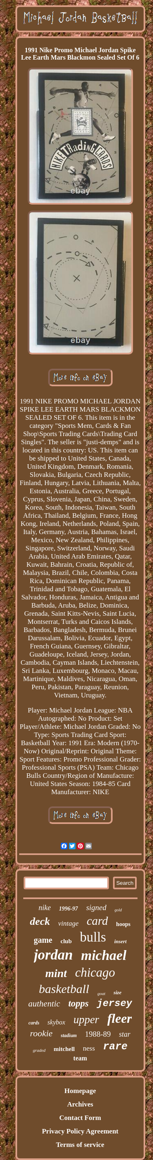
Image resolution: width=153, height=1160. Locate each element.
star (125, 1034)
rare (115, 1047)
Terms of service (80, 1145)
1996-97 (68, 909)
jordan (53, 955)
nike (44, 908)
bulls (93, 937)
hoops (123, 924)
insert (120, 941)
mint (56, 973)
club (66, 941)
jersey (114, 1003)
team (80, 1058)
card (97, 920)
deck (40, 921)
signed (96, 907)
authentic (44, 1004)
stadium (69, 1035)
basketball (64, 988)
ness (89, 1048)
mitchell (64, 1049)
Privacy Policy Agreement (80, 1131)
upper (86, 1019)
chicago (95, 972)
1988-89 (98, 1034)
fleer (119, 1018)
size (117, 992)
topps (78, 1003)
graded (39, 1050)
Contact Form (80, 1118)
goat (102, 993)
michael (103, 955)
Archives (80, 1104)
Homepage (80, 1091)
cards (34, 1023)
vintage (68, 923)
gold (118, 910)
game (43, 939)
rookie (41, 1033)
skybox (56, 1022)
